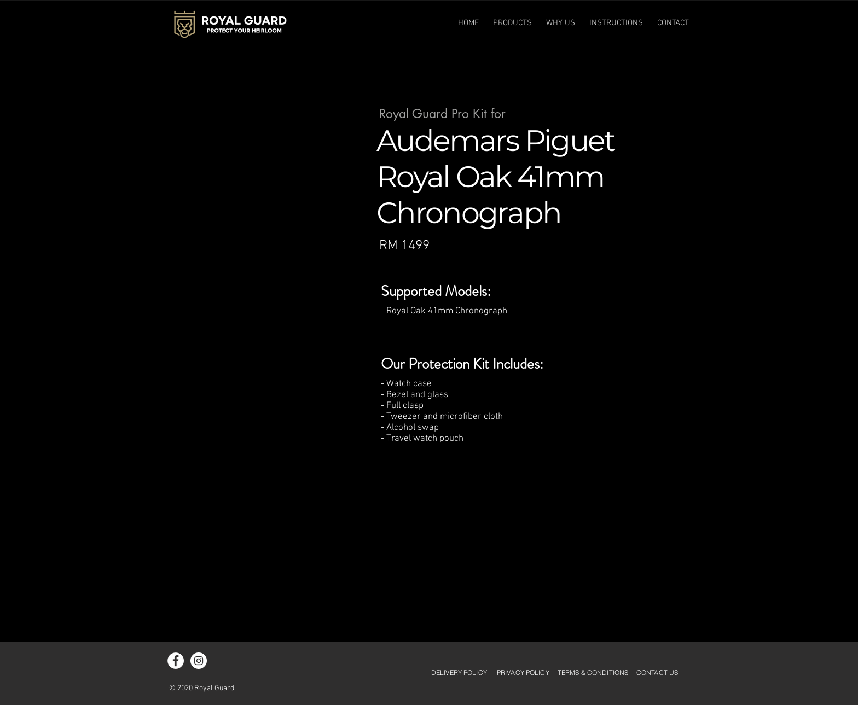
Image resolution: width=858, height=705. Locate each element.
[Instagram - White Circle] (198, 660)
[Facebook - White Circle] (175, 660)
